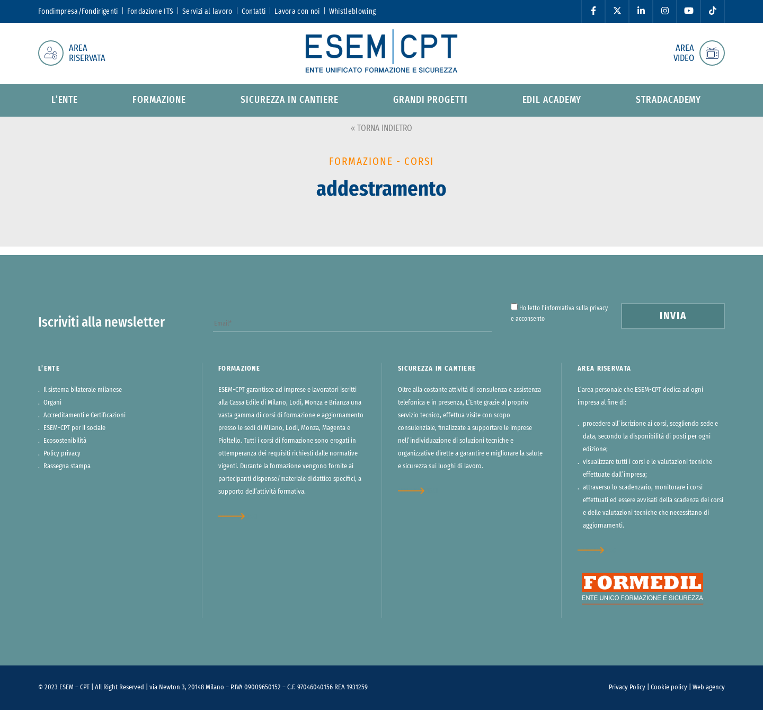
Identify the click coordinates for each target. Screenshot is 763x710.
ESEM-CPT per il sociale (74, 428)
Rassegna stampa (67, 466)
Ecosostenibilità (64, 440)
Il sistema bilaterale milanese (82, 390)
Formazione (159, 100)
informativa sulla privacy (576, 308)
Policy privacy (62, 453)
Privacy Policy (627, 687)
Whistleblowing (352, 11)
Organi (52, 402)
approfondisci (238, 516)
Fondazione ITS (150, 11)
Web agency (709, 687)
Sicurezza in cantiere (290, 100)
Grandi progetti (430, 100)
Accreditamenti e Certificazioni (84, 415)
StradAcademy (668, 100)
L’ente (64, 100)
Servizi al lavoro (207, 11)
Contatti (254, 11)
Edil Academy (552, 100)
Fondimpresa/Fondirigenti (78, 11)
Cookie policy (669, 687)
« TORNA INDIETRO (381, 128)
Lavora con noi (297, 11)
